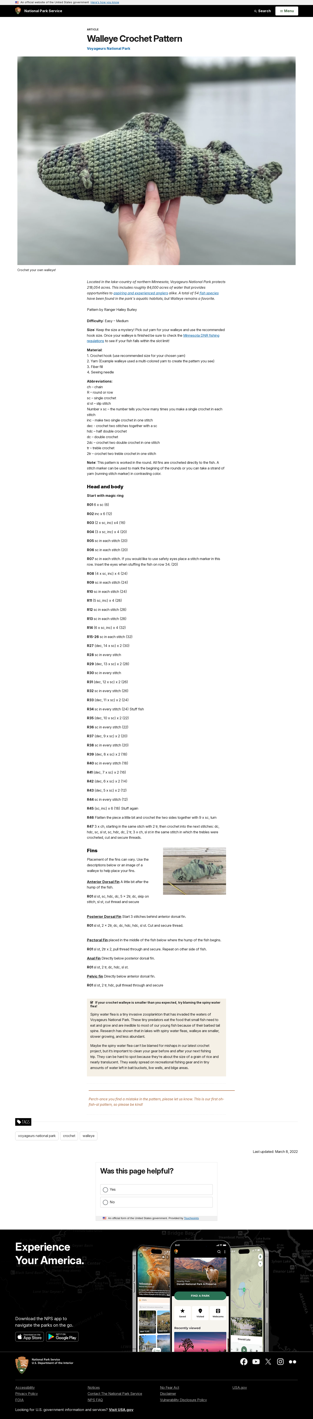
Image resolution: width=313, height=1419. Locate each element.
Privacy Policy (26, 1393)
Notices (94, 1387)
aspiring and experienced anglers (140, 293)
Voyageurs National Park (108, 48)
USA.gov (239, 1387)
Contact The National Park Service (115, 1393)
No (112, 1202)
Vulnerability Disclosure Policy (183, 1400)
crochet (69, 1136)
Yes (113, 1189)
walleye (89, 1136)
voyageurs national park (37, 1136)
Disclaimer (168, 1393)
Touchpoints (191, 1218)
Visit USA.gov (121, 1409)
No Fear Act (169, 1387)
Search (262, 11)
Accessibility (25, 1387)
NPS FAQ (95, 1400)
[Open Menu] (286, 11)
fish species (209, 293)
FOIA (19, 1400)
